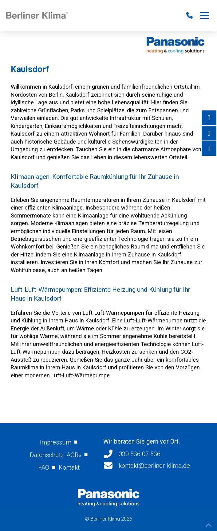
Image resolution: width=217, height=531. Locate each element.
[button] (204, 15)
